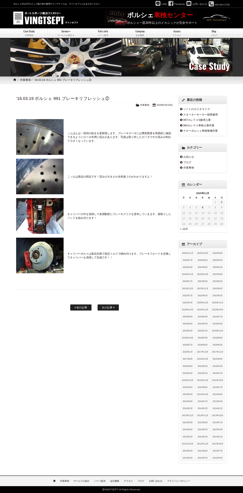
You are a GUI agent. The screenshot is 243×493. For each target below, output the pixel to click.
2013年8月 (203, 422)
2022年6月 (203, 295)
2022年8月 (218, 288)
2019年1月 (203, 331)
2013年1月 (218, 436)
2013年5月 (203, 429)
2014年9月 (218, 394)
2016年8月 (218, 359)
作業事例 (25, 79)
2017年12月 (202, 352)
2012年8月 (203, 450)
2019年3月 (218, 324)
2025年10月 (202, 253)
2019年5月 (203, 324)
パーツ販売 (100, 481)
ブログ (187, 162)
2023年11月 (187, 274)
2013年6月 (188, 429)
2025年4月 (188, 267)
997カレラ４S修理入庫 (197, 119)
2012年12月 (187, 443)
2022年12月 (187, 288)
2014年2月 (203, 408)
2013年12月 (187, 415)
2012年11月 (202, 443)
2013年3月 (188, 436)
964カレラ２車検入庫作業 (198, 125)
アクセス (128, 481)
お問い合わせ (156, 481)
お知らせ (188, 156)
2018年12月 (217, 331)
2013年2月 (203, 436)
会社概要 (114, 481)
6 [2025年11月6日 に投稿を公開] (202, 207)
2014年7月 (203, 401)
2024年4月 (218, 267)
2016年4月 (218, 366)
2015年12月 (187, 380)
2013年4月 (218, 429)
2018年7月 (188, 345)
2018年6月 (203, 345)
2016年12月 (202, 359)
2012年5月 (203, 457)
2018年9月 (203, 338)
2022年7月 (188, 295)
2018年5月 (218, 345)
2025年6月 (203, 260)
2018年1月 (188, 352)
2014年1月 (218, 408)
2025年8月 (218, 253)
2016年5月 (203, 366)
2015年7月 (218, 387)
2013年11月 (202, 415)
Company (139, 33)
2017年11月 (217, 352)
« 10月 (184, 228)
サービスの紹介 (82, 481)
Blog (213, 33)
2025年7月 (188, 260)
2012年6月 (188, 457)
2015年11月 (202, 380)
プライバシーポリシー (178, 481)
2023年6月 (203, 281)
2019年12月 (187, 309)
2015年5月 (188, 394)
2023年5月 (218, 281)
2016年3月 (188, 373)
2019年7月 (218, 316)
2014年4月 (218, 401)
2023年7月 (188, 281)
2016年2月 (203, 373)
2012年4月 (218, 457)
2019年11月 (202, 309)
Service (65, 33)
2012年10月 (217, 443)
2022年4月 (188, 302)
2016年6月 (188, 366)
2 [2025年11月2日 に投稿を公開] (221, 201)
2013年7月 (218, 422)
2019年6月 (188, 324)
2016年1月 (218, 373)
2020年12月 (202, 302)
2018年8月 (218, 338)
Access (176, 33)
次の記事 (108, 307)
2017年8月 (188, 359)
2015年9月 (188, 387)
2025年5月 (218, 260)
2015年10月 (217, 380)
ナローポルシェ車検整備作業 (200, 130)
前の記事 (80, 307)
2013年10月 (217, 415)
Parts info (102, 33)
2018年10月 (187, 338)
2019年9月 (188, 316)
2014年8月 (188, 401)
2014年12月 (202, 394)
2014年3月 (188, 408)
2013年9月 (188, 422)
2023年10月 (202, 274)
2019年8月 (203, 316)
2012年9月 (188, 450)
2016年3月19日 (164, 104)
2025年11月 (187, 253)
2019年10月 (217, 309)
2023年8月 (218, 274)
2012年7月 (218, 450)
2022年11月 (202, 288)
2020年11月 (217, 302)
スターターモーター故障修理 (200, 114)
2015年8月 (203, 387)
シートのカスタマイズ (196, 109)
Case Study (29, 33)
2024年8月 (203, 267)
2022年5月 (218, 295)
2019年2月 (188, 331)
